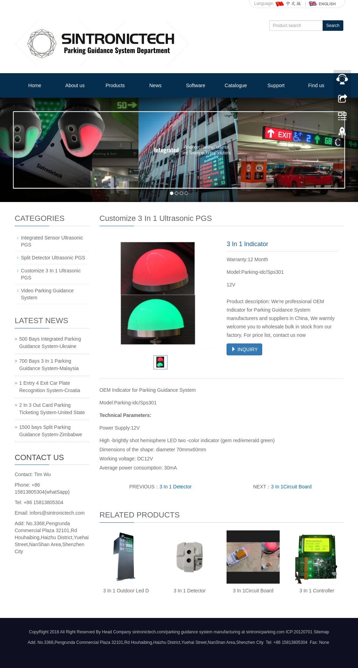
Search (332, 25)
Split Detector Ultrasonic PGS (53, 257)
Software (195, 85)
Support (276, 85)
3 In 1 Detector (175, 486)
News (155, 85)
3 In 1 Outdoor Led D (126, 590)
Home (34, 85)
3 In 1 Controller (316, 590)
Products (115, 85)
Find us (316, 85)
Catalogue (236, 85)
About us (75, 85)
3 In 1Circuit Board (291, 486)
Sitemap (321, 631)
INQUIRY (244, 349)
